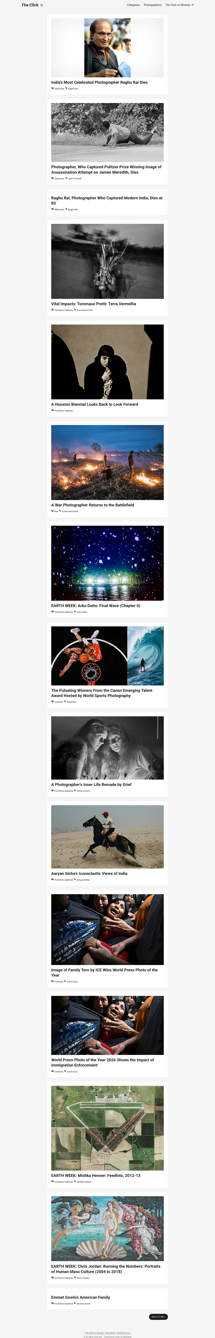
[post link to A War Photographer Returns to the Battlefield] (107, 469)
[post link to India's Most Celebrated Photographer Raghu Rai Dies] (107, 54)
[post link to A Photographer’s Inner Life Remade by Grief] (107, 754)
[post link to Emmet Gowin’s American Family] (107, 1299)
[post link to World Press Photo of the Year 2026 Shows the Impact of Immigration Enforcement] (107, 1034)
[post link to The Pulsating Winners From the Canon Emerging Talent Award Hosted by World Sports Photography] (107, 665)
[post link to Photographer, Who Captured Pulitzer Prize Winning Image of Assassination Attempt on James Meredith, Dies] (107, 142)
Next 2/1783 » (158, 1317)
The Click (30, 5)
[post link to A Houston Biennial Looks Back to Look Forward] (107, 368)
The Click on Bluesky (94, 1333)
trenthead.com (123, 1333)
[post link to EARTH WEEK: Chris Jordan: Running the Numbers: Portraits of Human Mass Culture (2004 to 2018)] (107, 1238)
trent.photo (110, 1333)
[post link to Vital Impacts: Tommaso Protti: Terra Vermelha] (107, 268)
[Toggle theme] (42, 5)
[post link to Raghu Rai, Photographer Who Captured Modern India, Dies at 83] (107, 202)
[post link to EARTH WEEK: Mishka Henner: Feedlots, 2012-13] (107, 1135)
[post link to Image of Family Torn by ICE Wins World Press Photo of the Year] (107, 939)
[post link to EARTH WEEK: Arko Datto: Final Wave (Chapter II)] (107, 570)
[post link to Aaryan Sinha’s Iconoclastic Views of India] (107, 843)
